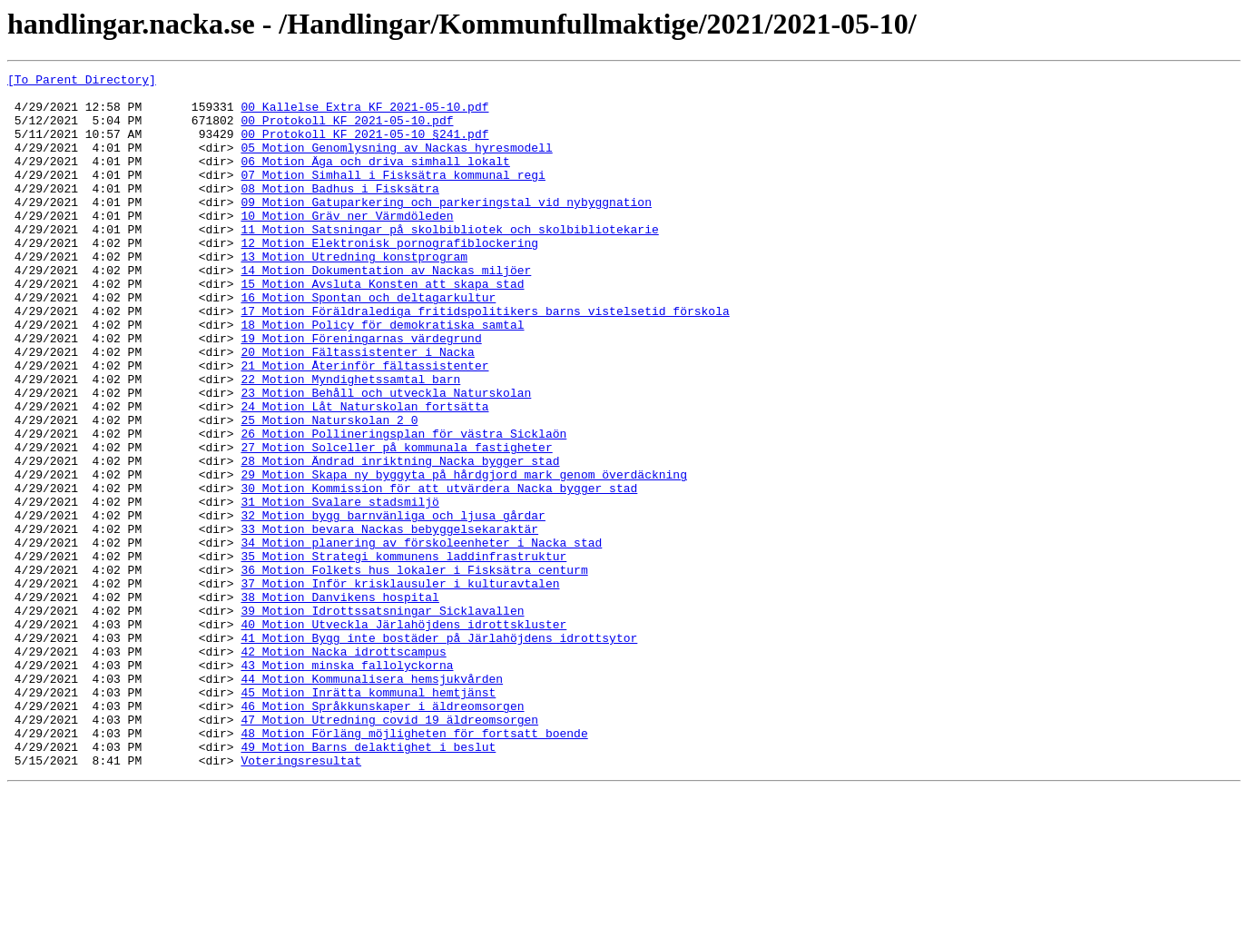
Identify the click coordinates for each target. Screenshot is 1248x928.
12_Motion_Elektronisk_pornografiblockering (389, 278)
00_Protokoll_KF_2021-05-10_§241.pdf (364, 147)
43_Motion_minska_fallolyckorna (347, 784)
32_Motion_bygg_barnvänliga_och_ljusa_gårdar (393, 605)
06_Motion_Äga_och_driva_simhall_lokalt (375, 180)
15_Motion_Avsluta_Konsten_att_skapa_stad (382, 327)
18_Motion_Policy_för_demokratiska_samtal (382, 376)
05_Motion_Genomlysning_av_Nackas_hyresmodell (396, 163)
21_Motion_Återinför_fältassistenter (364, 425)
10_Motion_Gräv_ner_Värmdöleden (347, 245)
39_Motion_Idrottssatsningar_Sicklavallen (382, 719)
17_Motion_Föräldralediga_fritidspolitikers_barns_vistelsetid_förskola (485, 359)
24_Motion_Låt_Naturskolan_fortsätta (364, 474)
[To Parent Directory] (81, 82)
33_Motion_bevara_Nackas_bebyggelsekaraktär (389, 621)
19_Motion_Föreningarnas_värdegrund (361, 392)
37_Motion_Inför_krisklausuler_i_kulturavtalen (400, 686)
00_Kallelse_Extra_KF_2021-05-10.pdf (364, 114)
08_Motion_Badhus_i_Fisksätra (339, 212)
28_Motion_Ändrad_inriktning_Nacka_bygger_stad (400, 539)
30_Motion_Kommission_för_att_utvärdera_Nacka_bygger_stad (439, 572)
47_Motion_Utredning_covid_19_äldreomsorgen (389, 850)
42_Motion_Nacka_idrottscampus (343, 768)
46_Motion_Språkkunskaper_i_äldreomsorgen (382, 833)
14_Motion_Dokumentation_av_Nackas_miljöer (386, 310)
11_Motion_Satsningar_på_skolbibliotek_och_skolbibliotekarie (449, 261)
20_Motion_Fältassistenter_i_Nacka (357, 408)
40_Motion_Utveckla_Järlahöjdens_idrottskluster (403, 735)
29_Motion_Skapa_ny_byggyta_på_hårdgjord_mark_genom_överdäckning (463, 556)
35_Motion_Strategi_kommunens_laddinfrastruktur (403, 654)
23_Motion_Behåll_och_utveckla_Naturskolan (386, 457)
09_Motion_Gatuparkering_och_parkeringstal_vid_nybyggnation (446, 229)
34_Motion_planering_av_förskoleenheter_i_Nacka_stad (421, 637)
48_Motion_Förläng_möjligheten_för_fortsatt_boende (414, 866)
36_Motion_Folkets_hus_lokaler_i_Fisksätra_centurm (414, 670)
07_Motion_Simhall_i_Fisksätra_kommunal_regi (393, 196)
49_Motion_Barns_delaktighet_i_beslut (368, 882)
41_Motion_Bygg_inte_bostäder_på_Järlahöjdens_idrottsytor (439, 752)
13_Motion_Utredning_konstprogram (354, 294)
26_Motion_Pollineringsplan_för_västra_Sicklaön (403, 507)
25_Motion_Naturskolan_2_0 (329, 490)
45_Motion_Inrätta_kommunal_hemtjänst (368, 817)
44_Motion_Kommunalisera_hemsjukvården (372, 801)
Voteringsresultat (301, 899)
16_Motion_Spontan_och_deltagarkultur (368, 343)
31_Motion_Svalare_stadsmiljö (339, 588)
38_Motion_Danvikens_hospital (339, 703)
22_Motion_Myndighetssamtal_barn (350, 441)
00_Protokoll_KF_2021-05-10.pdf (347, 131)
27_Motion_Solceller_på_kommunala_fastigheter (396, 523)
